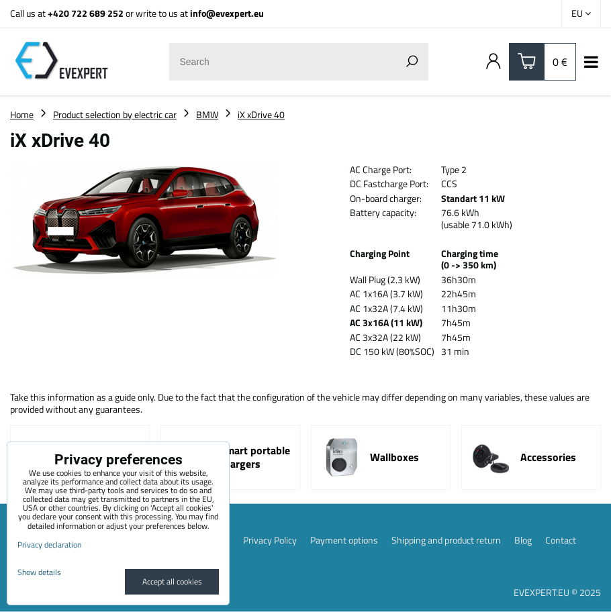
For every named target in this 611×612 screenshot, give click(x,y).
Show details (39, 572)
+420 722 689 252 (86, 13)
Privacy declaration (49, 544)
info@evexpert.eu (227, 13)
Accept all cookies (172, 581)
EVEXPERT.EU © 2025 (557, 592)
